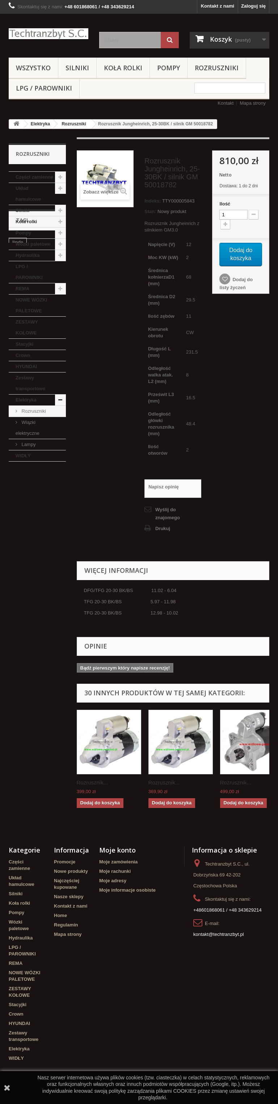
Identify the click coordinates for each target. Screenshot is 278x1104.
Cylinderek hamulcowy (25, 519)
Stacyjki (24, 344)
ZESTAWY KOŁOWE (27, 327)
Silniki (77, 67)
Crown (23, 355)
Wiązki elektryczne (27, 428)
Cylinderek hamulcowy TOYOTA (35, 579)
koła (17, 554)
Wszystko (33, 67)
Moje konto (117, 850)
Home (60, 915)
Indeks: (152, 201)
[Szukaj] (170, 40)
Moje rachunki (115, 871)
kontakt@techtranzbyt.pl (218, 934)
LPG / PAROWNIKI (44, 88)
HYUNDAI (26, 366)
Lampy (28, 444)
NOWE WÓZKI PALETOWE (31, 305)
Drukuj (162, 528)
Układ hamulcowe (28, 194)
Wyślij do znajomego (167, 513)
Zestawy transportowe (30, 383)
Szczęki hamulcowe (34, 565)
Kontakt (225, 103)
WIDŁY (23, 455)
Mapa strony (253, 103)
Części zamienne (34, 177)
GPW (35, 554)
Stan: (150, 211)
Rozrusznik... (92, 782)
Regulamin (66, 925)
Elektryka (40, 123)
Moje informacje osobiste (127, 890)
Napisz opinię (163, 486)
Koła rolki (123, 67)
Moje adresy (112, 880)
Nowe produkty (71, 871)
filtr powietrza (43, 533)
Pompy (168, 67)
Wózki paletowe (33, 244)
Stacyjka (21, 543)
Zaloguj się (253, 6)
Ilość (224, 204)
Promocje (64, 862)
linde (17, 505)
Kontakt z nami (217, 6)
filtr (16, 533)
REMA (22, 288)
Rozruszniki (217, 67)
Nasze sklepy (69, 896)
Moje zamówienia (118, 862)
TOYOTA (49, 543)
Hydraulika (27, 255)
